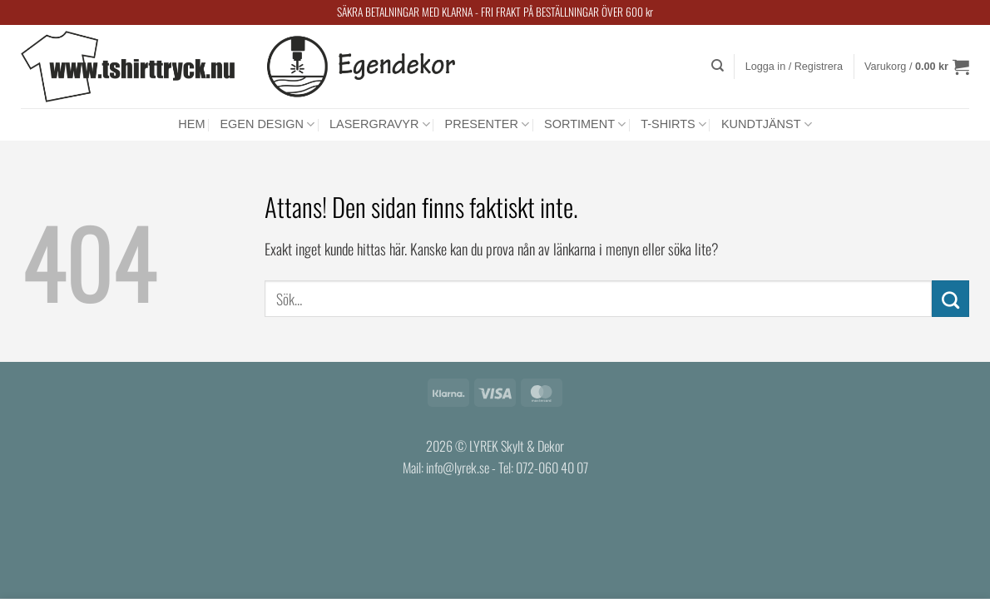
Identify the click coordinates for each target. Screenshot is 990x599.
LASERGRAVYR (379, 124)
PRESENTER (487, 124)
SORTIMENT (585, 124)
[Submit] (950, 298)
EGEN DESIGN (267, 124)
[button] (794, 67)
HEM (191, 124)
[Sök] (717, 66)
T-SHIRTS (673, 124)
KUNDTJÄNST (766, 124)
